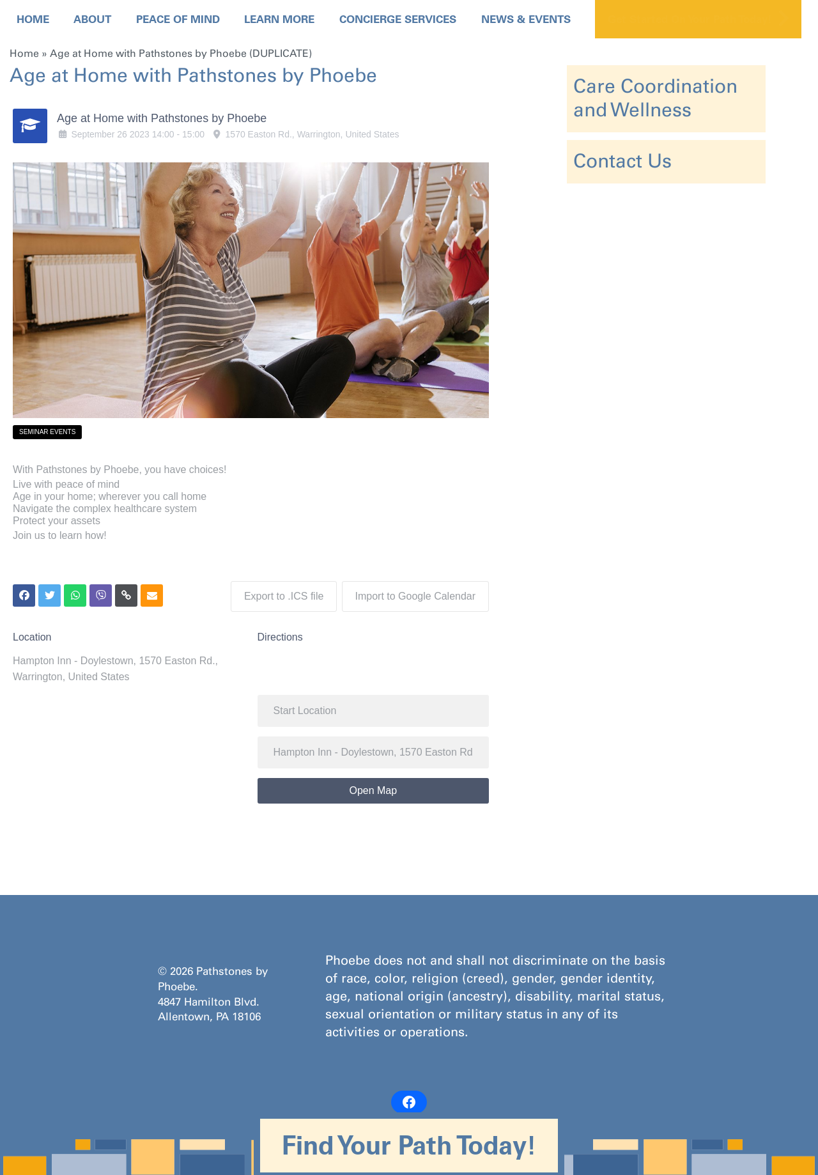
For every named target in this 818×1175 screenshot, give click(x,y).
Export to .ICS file (282, 594)
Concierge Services (397, 19)
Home (33, 19)
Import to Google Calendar (415, 594)
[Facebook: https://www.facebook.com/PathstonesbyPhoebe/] (409, 1100)
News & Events (526, 19)
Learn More (279, 19)
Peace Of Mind (178, 19)
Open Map (373, 788)
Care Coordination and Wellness (655, 98)
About (92, 19)
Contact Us (622, 161)
